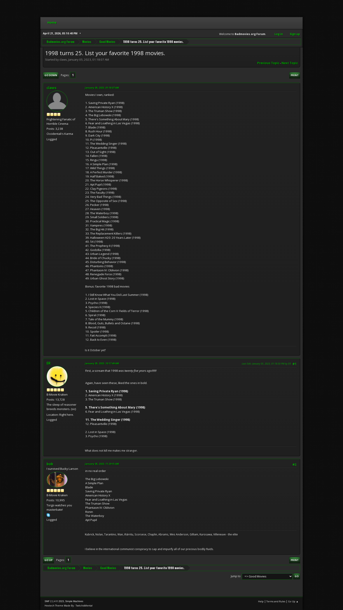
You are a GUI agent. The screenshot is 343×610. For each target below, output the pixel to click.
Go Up (48, 560)
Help (261, 601)
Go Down (50, 75)
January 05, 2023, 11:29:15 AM (102, 463)
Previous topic (268, 63)
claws (51, 87)
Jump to (235, 576)
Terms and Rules (275, 601)
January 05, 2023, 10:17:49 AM (102, 363)
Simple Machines (74, 601)
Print (295, 75)
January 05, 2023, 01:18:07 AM (102, 87)
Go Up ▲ (293, 601)
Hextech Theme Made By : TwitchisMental (69, 605)
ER (49, 363)
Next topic (290, 63)
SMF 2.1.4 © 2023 (54, 601)
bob (50, 463)
